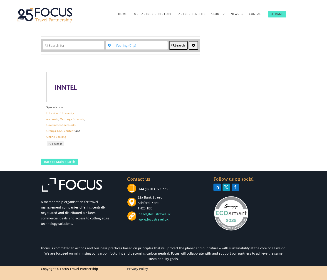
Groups (51, 131)
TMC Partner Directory (152, 14)
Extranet (277, 14)
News (235, 14)
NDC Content (66, 131)
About (216, 14)
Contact (256, 14)
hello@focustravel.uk (155, 214)
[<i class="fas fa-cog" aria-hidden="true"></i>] (193, 45)
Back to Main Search (59, 162)
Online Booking (56, 137)
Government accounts (61, 125)
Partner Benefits (191, 14)
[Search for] (73, 45)
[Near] (137, 45)
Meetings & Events (72, 119)
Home (122, 14)
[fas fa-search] (178, 45)
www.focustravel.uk (152, 219)
